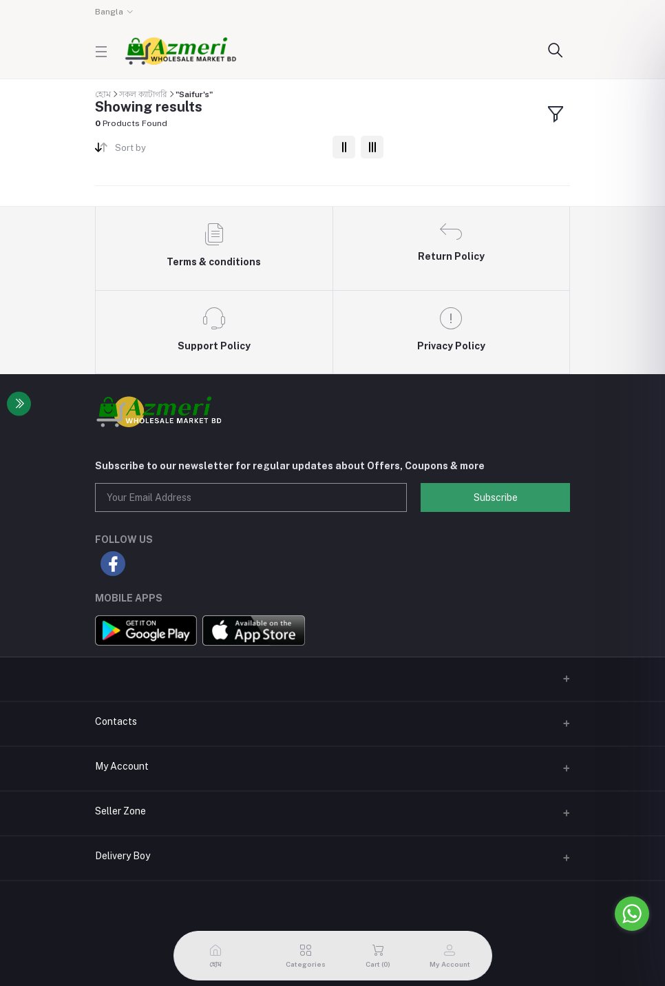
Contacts (116, 721)
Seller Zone (120, 810)
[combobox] (218, 150)
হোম (103, 94)
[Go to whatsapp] (632, 913)
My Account (122, 766)
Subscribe (496, 497)
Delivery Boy (122, 855)
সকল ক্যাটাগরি (143, 94)
